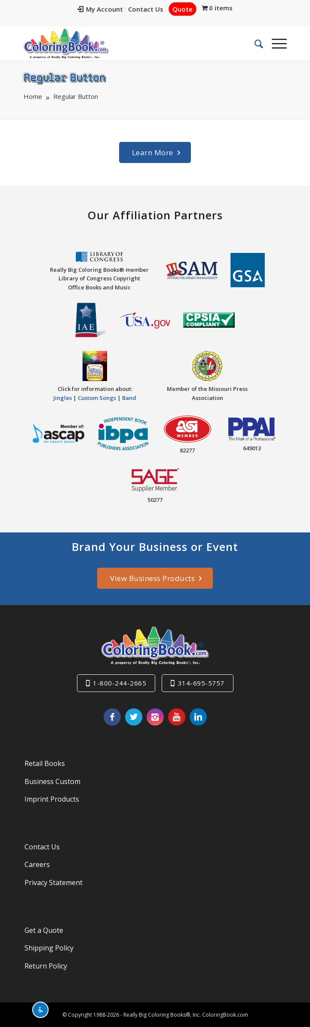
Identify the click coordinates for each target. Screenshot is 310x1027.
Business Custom (52, 781)
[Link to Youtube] (176, 717)
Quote (182, 9)
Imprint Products (52, 799)
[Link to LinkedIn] (198, 717)
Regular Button (64, 77)
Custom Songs (97, 398)
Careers (37, 864)
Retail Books (45, 763)
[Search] (254, 43)
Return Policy (46, 966)
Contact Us (145, 9)
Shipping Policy (49, 948)
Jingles (62, 398)
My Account (100, 9)
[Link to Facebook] (112, 717)
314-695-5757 (201, 683)
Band (129, 398)
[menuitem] (100, 9)
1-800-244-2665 (119, 683)
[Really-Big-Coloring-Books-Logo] (128, 43)
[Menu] (275, 43)
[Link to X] (133, 717)
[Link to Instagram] (155, 717)
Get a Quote (44, 930)
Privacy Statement (54, 882)
